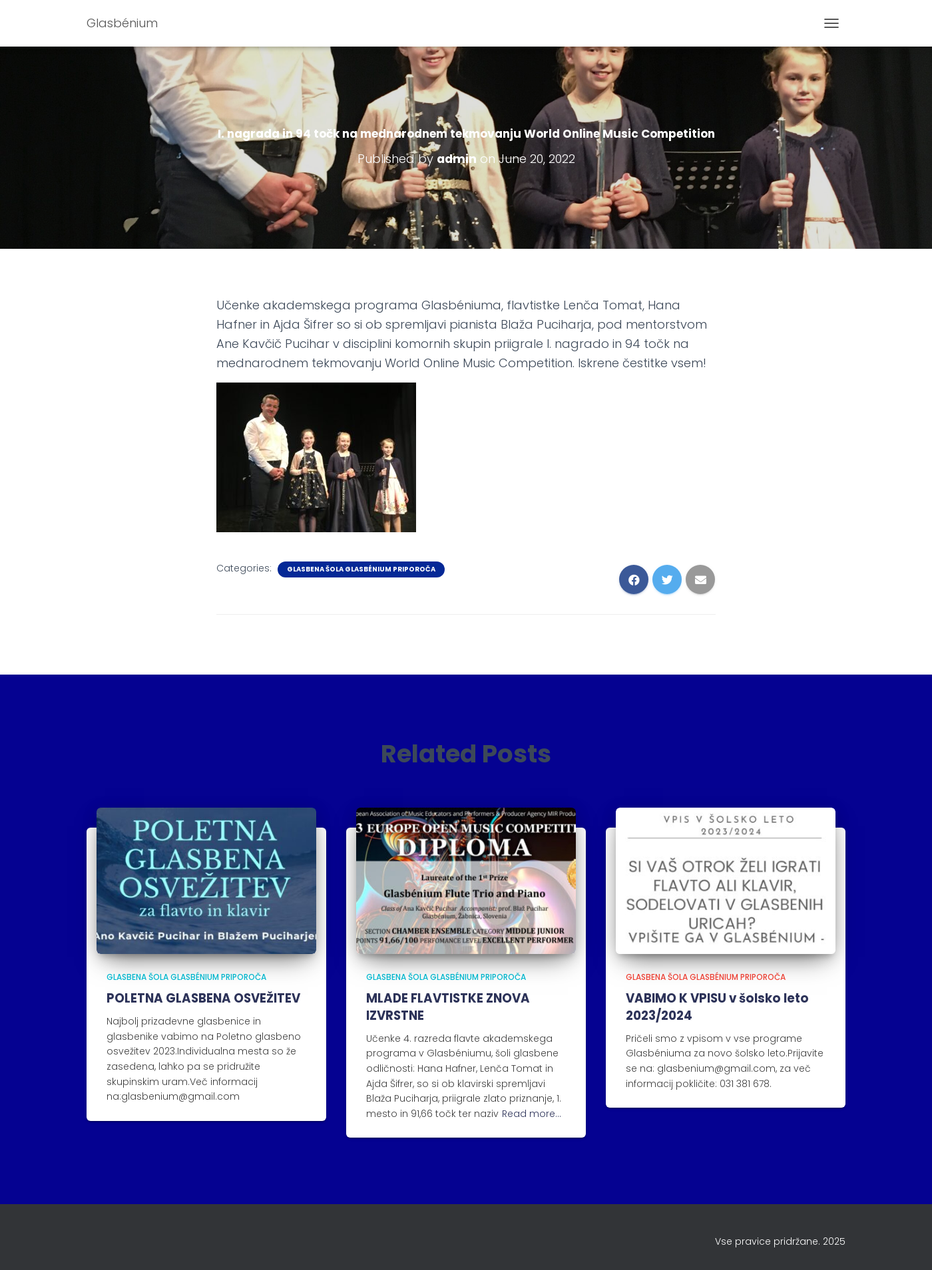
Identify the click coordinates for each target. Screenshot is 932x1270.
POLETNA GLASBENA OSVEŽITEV (202, 998)
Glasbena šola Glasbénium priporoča (361, 568)
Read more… (531, 1112)
